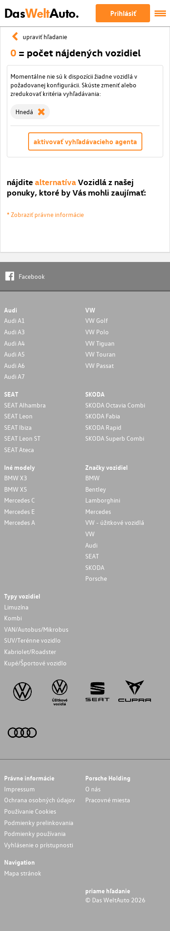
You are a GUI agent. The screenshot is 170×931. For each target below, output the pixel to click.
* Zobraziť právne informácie (45, 214)
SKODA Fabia (102, 416)
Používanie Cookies (30, 811)
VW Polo (97, 331)
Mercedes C (19, 500)
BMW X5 (15, 489)
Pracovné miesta (107, 799)
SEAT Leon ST (22, 438)
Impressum (19, 789)
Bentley (95, 489)
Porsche (96, 578)
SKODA (94, 567)
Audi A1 (14, 320)
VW (90, 533)
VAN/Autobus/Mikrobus (36, 629)
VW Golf (96, 320)
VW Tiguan (100, 343)
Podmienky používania (35, 833)
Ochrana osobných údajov (39, 799)
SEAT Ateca (19, 449)
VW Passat (99, 365)
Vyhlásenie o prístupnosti (38, 844)
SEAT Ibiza (18, 427)
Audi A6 (14, 365)
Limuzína (16, 607)
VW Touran (100, 354)
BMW (92, 477)
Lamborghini (102, 500)
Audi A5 (14, 354)
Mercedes (98, 511)
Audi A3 (14, 331)
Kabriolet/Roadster (30, 651)
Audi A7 (14, 376)
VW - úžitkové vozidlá (114, 522)
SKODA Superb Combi (114, 438)
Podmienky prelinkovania (38, 822)
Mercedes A (19, 522)
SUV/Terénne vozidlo (32, 640)
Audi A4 (14, 343)
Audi (91, 545)
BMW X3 (15, 477)
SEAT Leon (18, 416)
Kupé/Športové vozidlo (35, 663)
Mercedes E (19, 511)
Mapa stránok (22, 873)
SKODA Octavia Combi (115, 405)
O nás (93, 789)
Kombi (13, 618)
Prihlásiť (123, 13)
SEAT (92, 556)
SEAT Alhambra (25, 405)
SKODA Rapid (103, 427)
